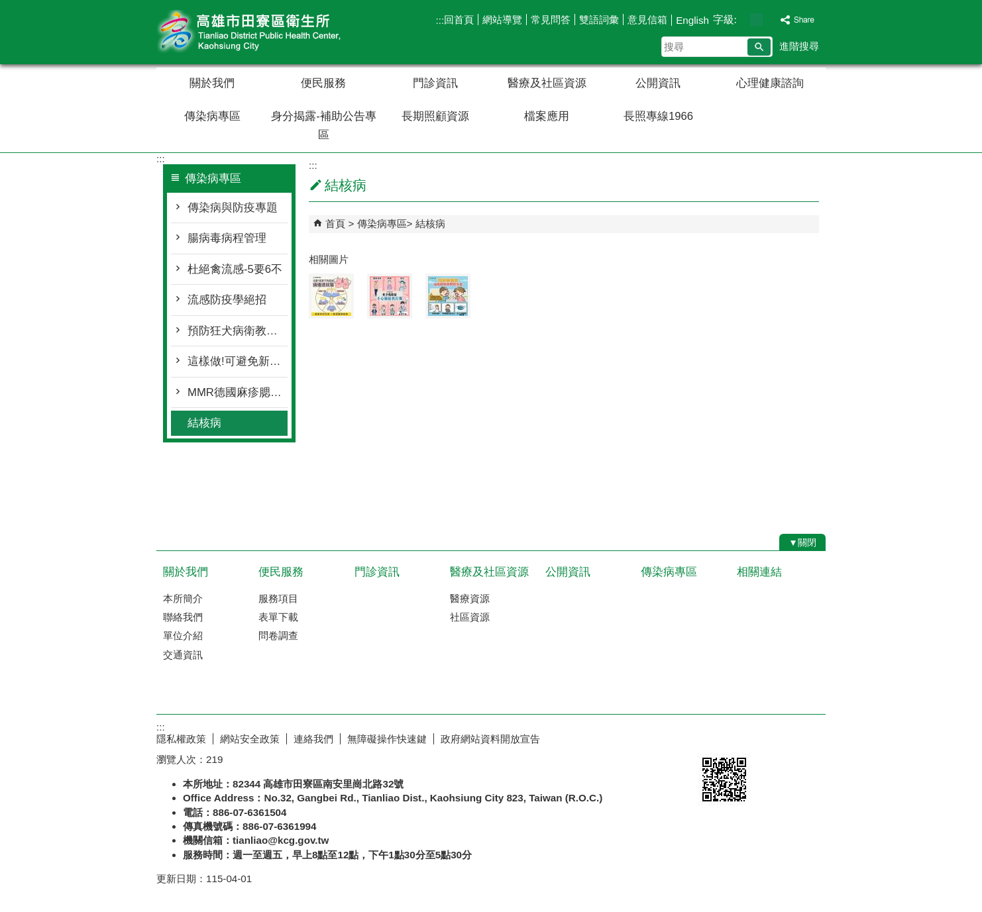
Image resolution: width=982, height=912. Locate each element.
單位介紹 (183, 635)
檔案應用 (546, 116)
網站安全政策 (250, 738)
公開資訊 (658, 83)
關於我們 (212, 83)
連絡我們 (313, 738)
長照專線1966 (658, 116)
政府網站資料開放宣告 (490, 738)
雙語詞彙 (599, 19)
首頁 (335, 223)
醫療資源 (470, 598)
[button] (759, 47)
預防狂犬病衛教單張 (238, 331)
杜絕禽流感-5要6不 (235, 269)
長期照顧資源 (435, 116)
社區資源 (470, 617)
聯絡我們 (183, 617)
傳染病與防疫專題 (233, 207)
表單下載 (278, 617)
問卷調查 (278, 635)
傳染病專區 (212, 116)
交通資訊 (183, 654)
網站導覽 (502, 19)
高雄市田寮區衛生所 (268, 32)
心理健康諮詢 (770, 83)
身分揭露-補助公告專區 (323, 125)
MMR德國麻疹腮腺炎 (238, 392)
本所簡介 (183, 598)
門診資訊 (435, 83)
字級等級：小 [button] (742, 19)
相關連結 (759, 572)
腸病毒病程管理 (227, 238)
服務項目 (278, 598)
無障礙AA (777, 737)
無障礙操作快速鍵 (387, 738)
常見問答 (551, 19)
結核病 (204, 423)
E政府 (712, 736)
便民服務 (323, 83)
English (692, 20)
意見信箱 (647, 19)
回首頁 (459, 19)
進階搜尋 (799, 46)
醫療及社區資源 (547, 83)
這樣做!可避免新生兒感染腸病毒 (238, 361)
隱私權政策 (181, 738)
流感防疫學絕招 (227, 299)
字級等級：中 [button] (756, 19)
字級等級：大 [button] (770, 19)
